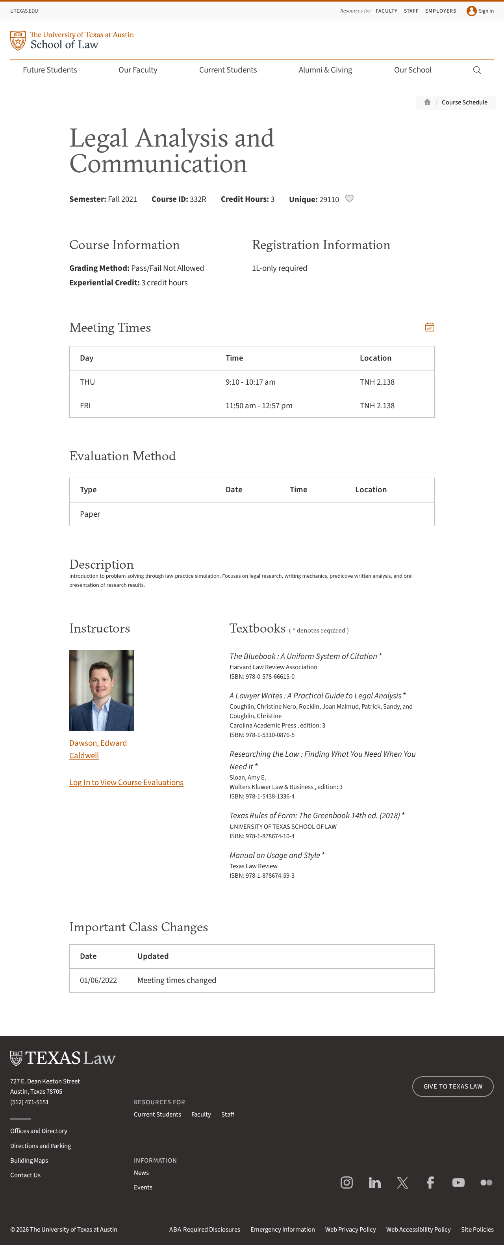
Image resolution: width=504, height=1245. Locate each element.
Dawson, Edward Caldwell (101, 705)
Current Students (233, 70)
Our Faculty (143, 70)
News (141, 1173)
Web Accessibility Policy (418, 1229)
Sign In (480, 11)
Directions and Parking (40, 1146)
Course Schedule (464, 102)
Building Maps (29, 1160)
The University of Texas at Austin (73, 1229)
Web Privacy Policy (350, 1229)
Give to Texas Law (453, 1086)
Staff (411, 11)
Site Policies (477, 1229)
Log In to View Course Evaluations (126, 782)
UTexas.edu (24, 11)
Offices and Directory (38, 1131)
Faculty (387, 11)
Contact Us (25, 1175)
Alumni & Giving (331, 70)
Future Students (55, 70)
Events (143, 1187)
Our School (418, 70)
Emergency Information (282, 1229)
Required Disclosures (204, 1229)
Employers (440, 11)
